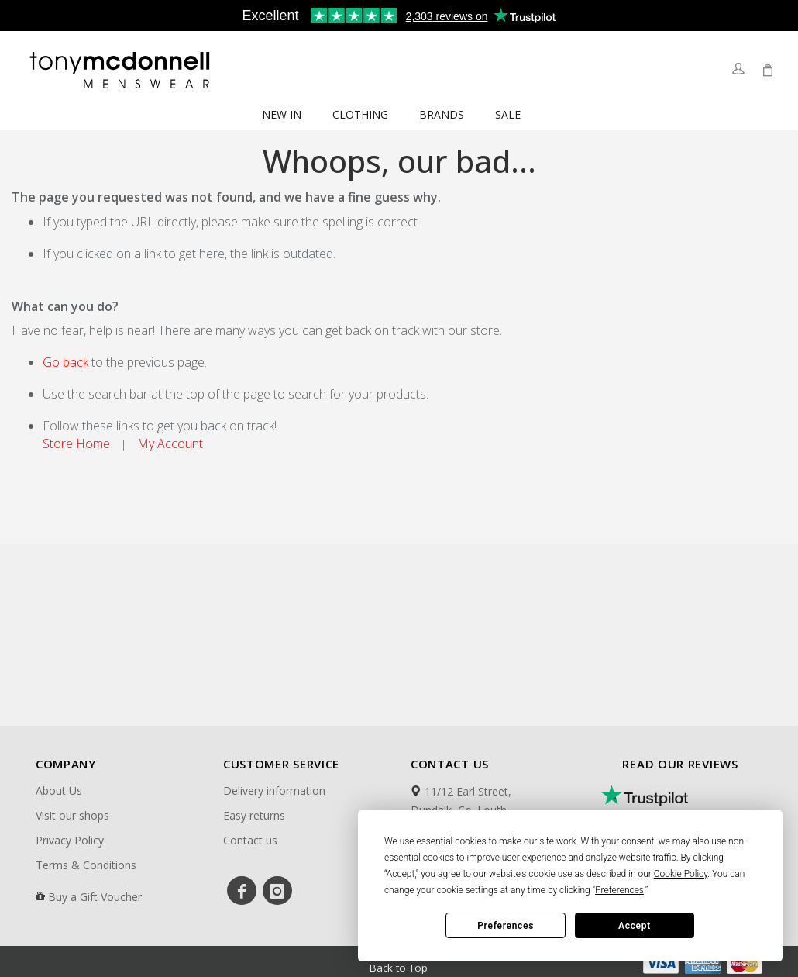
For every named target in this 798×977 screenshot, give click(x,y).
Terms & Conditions (86, 865)
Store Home (76, 443)
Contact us (250, 840)
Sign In (738, 70)
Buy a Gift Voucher (95, 896)
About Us (59, 790)
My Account (170, 443)
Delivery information (274, 790)
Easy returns (254, 815)
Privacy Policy (70, 840)
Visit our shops (72, 815)
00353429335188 (460, 869)
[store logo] (121, 69)
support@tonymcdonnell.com (492, 888)
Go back (65, 362)
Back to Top (399, 965)
